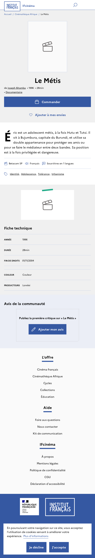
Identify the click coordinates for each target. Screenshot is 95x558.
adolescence (28, 174)
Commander (47, 102)
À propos (48, 456)
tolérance (44, 174)
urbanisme (58, 174)
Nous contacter (47, 426)
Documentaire (14, 92)
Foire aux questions (47, 420)
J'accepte (59, 547)
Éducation (47, 396)
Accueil (7, 14)
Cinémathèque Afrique (26, 14)
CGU (47, 477)
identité (14, 174)
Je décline (36, 547)
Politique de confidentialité (47, 470)
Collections (47, 390)
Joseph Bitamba (17, 87)
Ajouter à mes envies (47, 115)
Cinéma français (47, 369)
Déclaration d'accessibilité (47, 484)
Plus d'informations (35, 536)
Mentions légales (47, 463)
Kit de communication (47, 433)
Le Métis (45, 14)
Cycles (47, 383)
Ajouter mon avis (47, 329)
